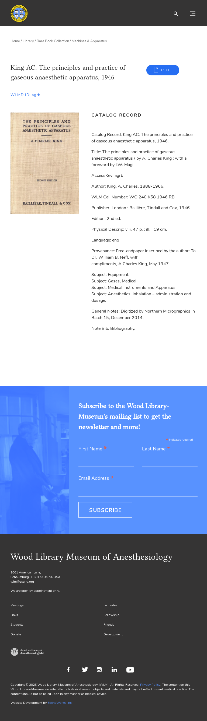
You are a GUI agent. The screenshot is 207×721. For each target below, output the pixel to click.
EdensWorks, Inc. (60, 703)
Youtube (131, 670)
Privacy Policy (150, 684)
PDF (166, 70)
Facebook (72, 670)
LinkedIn (116, 670)
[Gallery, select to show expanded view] (45, 163)
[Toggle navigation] (192, 13)
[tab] (119, 115)
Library (28, 41)
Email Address (96, 478)
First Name (92, 449)
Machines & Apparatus (89, 41)
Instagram (101, 670)
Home (15, 41)
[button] (176, 13)
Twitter (86, 670)
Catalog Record (116, 115)
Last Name (156, 449)
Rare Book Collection (53, 41)
